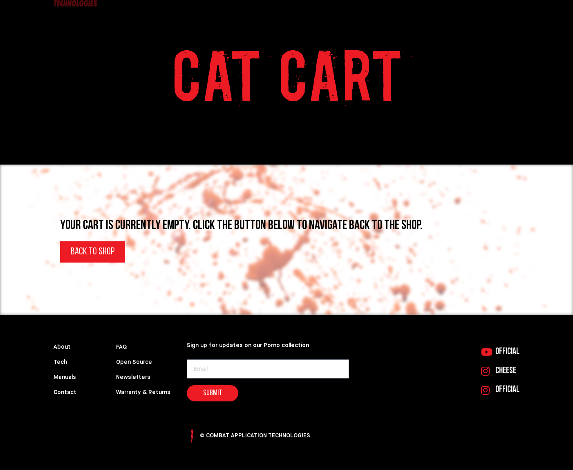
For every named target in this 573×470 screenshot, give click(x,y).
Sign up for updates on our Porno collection (248, 345)
